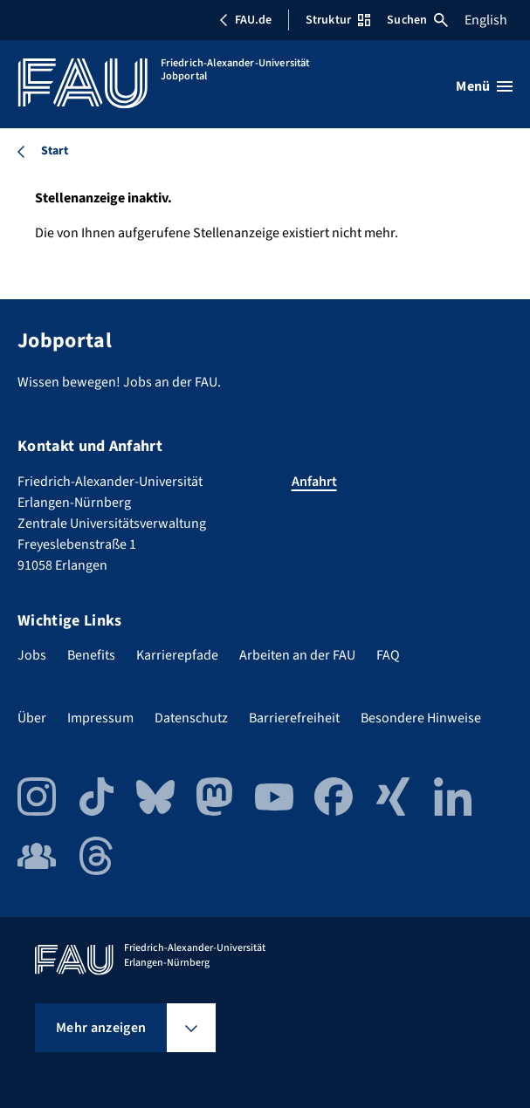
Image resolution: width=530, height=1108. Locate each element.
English (486, 20)
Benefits (91, 655)
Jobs (31, 655)
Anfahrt (314, 481)
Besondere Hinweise (421, 718)
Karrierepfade (177, 655)
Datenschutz (191, 718)
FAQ (388, 655)
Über (31, 718)
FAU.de (245, 20)
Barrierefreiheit (294, 718)
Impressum (100, 718)
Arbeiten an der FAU (297, 655)
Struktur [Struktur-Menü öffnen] (338, 20)
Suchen (417, 20)
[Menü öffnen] (484, 86)
